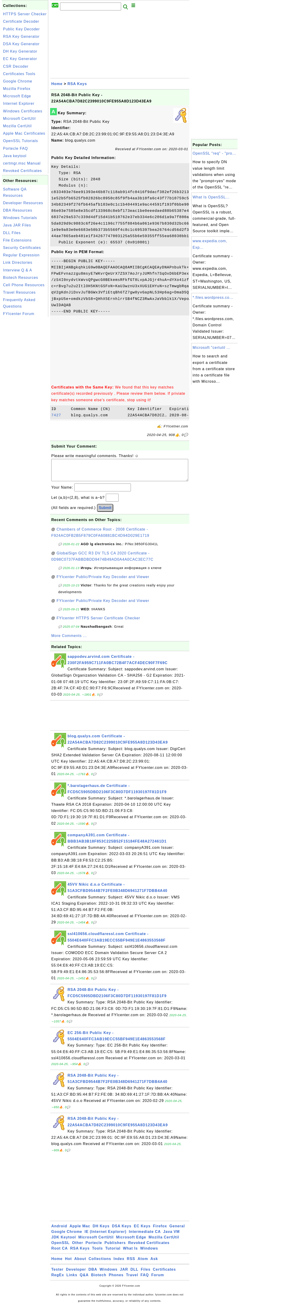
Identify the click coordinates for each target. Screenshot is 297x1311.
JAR (124, 1274)
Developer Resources (23, 203)
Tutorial (112, 1253)
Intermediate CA (145, 1236)
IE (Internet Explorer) (105, 1236)
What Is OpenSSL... (211, 197)
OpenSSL (60, 1247)
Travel (132, 1280)
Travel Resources (19, 292)
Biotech (99, 1280)
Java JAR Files (17, 225)
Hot (68, 1263)
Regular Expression (21, 255)
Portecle (94, 1247)
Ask (154, 1263)
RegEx (57, 1280)
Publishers (115, 1247)
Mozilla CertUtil (17, 126)
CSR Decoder (16, 66)
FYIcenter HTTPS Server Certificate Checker (98, 623)
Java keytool (14, 156)
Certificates (164, 1274)
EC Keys (142, 1231)
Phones (116, 1280)
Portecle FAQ (15, 148)
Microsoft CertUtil (19, 119)
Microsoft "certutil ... (211, 348)
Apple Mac (80, 1231)
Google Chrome (17, 81)
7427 (59, 415)
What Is (130, 1253)
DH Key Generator (20, 51)
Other (77, 1247)
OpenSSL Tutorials (20, 141)
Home (56, 84)
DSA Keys (122, 1231)
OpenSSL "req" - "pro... (214, 153)
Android (59, 1231)
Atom (143, 1263)
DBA (92, 1274)
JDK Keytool (63, 1242)
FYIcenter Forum (18, 314)
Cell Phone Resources (24, 285)
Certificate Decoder (21, 21)
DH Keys (101, 1231)
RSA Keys (77, 84)
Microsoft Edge (17, 96)
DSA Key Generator (21, 44)
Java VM (171, 1236)
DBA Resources (17, 210)
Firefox (160, 1231)
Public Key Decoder (21, 29)
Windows (149, 1253)
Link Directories (17, 262)
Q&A (84, 1280)
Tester (57, 1274)
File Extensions (17, 240)
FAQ (145, 1280)
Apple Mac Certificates (24, 133)
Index (118, 1263)
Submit (105, 512)
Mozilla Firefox (16, 89)
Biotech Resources (20, 278)
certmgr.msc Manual (22, 163)
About (80, 1263)
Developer (76, 1274)
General (177, 1231)
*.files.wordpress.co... (213, 297)
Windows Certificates (22, 111)
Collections (100, 1263)
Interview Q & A (17, 270)
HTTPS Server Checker (25, 14)
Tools (97, 1253)
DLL (134, 1274)
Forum (157, 1280)
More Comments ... (69, 640)
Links (71, 1280)
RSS (131, 1263)
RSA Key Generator (21, 36)
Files (145, 1274)
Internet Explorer (18, 103)
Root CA (59, 1253)
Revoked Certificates (22, 171)
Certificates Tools (19, 74)
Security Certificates (22, 248)
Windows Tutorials (20, 218)
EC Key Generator (20, 59)
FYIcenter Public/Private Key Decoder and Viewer (103, 581)
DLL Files (12, 233)
